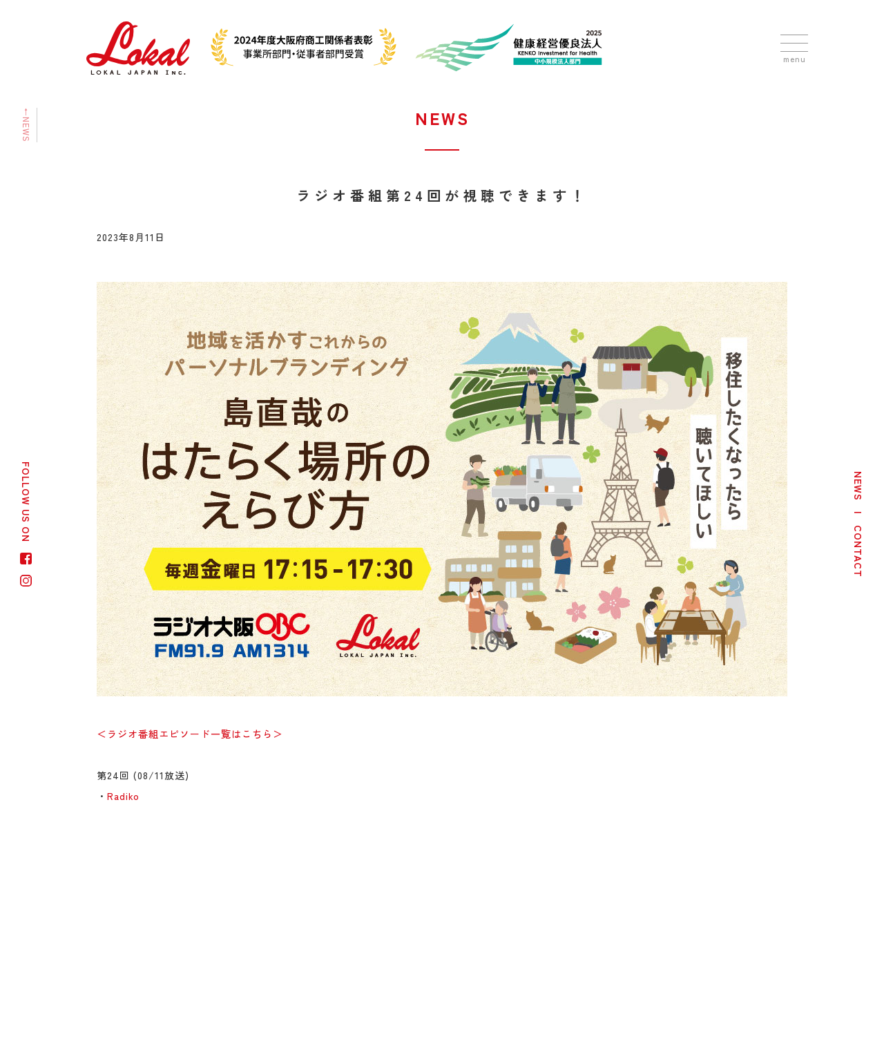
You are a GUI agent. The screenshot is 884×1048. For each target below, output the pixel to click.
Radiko (123, 796)
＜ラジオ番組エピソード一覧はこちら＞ (190, 734)
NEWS (858, 486)
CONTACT (858, 551)
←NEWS (26, 125)
